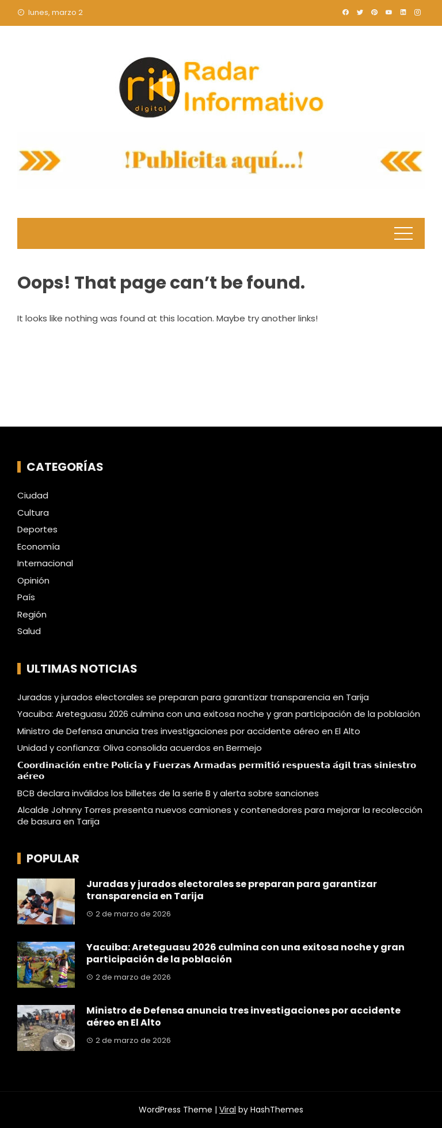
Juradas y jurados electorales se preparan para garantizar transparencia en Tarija (193, 697)
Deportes (37, 529)
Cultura (33, 513)
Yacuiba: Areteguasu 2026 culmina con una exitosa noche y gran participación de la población (218, 714)
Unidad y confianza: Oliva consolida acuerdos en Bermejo (139, 748)
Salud (29, 631)
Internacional (45, 563)
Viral (227, 1109)
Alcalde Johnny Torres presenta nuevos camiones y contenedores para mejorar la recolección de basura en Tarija (219, 815)
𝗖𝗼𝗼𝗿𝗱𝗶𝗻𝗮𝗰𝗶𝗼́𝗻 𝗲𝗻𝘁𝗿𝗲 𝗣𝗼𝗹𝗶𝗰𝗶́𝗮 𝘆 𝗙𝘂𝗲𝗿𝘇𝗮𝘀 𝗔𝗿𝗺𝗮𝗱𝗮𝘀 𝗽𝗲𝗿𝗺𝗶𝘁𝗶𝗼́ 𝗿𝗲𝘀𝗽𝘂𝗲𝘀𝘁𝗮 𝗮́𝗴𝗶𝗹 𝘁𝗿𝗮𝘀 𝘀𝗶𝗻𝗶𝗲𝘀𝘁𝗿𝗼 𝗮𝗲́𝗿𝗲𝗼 (216, 770)
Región (32, 614)
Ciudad (32, 495)
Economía (38, 547)
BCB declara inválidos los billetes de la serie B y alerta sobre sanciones (168, 793)
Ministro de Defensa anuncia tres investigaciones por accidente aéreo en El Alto (188, 731)
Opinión (33, 580)
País (26, 597)
